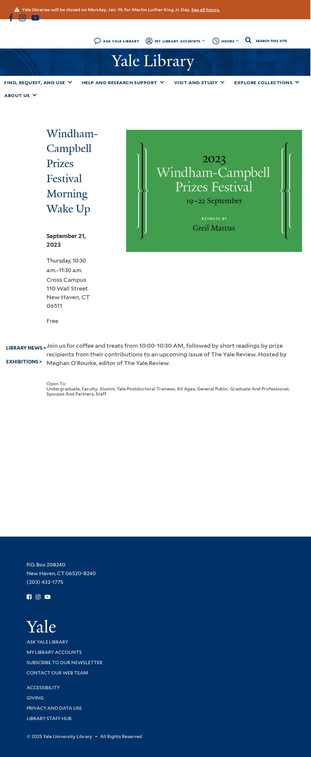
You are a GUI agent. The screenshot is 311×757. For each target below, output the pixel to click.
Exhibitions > (24, 362)
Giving (35, 697)
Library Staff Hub (49, 718)
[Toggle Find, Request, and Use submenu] (70, 82)
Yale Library (155, 60)
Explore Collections (263, 82)
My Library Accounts (178, 41)
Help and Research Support (119, 82)
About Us (17, 95)
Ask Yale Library (121, 41)
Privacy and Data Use (54, 708)
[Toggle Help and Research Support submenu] (162, 82)
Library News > (26, 348)
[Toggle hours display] (237, 41)
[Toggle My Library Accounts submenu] (203, 41)
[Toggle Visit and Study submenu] (222, 82)
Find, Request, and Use (34, 82)
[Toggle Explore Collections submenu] (297, 82)
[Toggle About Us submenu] (34, 95)
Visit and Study (196, 82)
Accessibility (43, 687)
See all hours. (205, 9)
